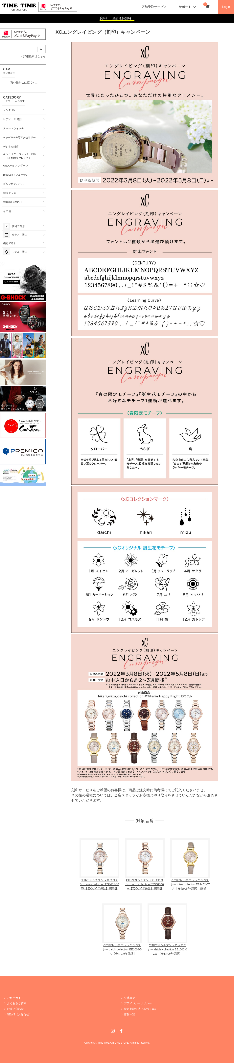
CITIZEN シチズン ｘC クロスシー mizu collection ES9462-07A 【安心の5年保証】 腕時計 (190, 884)
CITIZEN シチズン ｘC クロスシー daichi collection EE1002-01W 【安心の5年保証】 (167, 949)
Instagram (113, 1031)
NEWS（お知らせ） (19, 1014)
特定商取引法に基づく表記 (140, 1008)
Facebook (121, 1031)
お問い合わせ (15, 1008)
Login (226, 7)
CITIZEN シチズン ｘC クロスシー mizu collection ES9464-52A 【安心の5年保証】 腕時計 (144, 884)
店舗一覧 (129, 1014)
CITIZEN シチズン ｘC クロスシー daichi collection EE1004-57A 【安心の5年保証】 (122, 949)
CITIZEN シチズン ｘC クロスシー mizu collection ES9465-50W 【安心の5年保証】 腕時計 (99, 884)
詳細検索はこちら (34, 56)
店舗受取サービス (154, 7)
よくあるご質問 (16, 1003)
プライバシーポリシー (138, 1003)
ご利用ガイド (15, 997)
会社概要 (129, 997)
